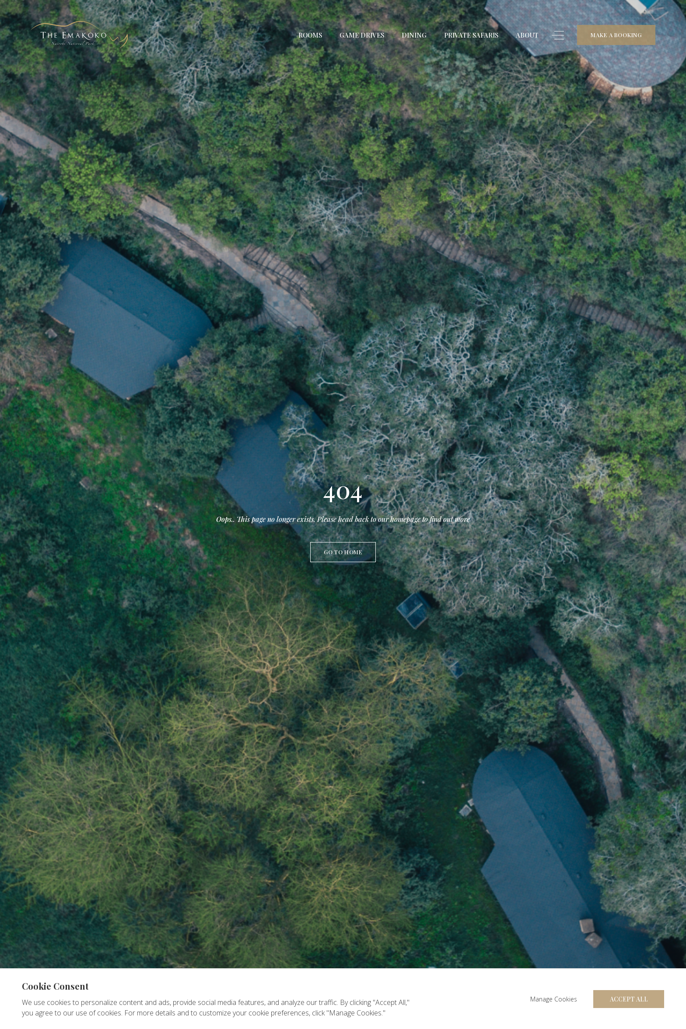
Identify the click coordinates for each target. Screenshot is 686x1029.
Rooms (310, 35)
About (527, 35)
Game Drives (362, 35)
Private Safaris (471, 35)
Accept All (629, 999)
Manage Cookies (553, 999)
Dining (414, 35)
